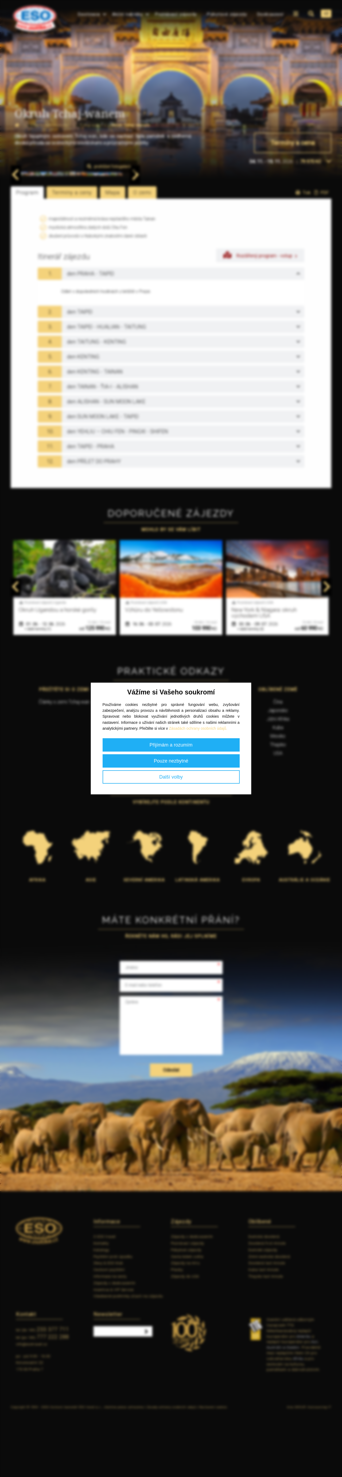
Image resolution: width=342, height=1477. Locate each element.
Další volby (171, 777)
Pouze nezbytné (171, 761)
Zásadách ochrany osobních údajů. (198, 728)
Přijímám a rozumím (170, 745)
